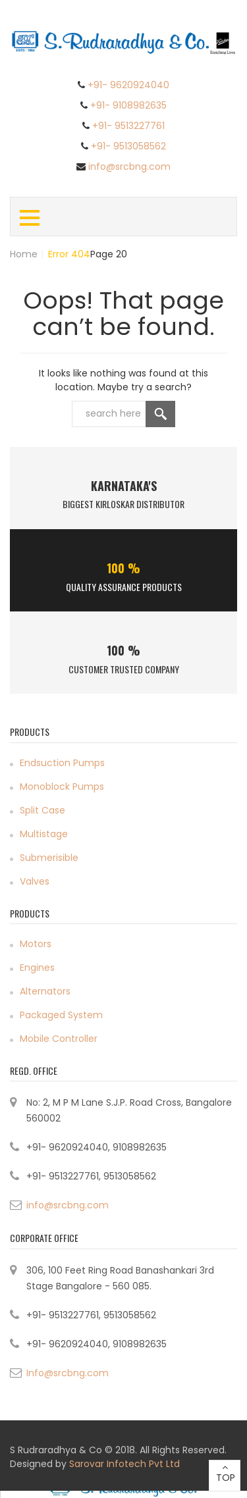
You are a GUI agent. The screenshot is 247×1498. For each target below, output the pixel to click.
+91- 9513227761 (128, 125)
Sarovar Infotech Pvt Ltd (124, 1463)
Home (24, 254)
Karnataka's (124, 485)
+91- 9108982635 (128, 105)
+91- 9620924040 (128, 84)
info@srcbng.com (129, 166)
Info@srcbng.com (67, 1373)
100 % (123, 568)
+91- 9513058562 (128, 146)
